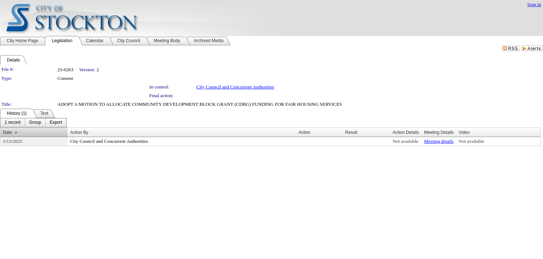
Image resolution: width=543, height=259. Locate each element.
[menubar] (33, 122)
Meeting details (439, 141)
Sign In (534, 4)
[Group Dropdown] (35, 122)
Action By (79, 132)
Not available (405, 141)
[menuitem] (12, 122)
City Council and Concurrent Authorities (235, 87)
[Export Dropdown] (55, 122)
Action (304, 132)
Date (7, 132)
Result (351, 132)
